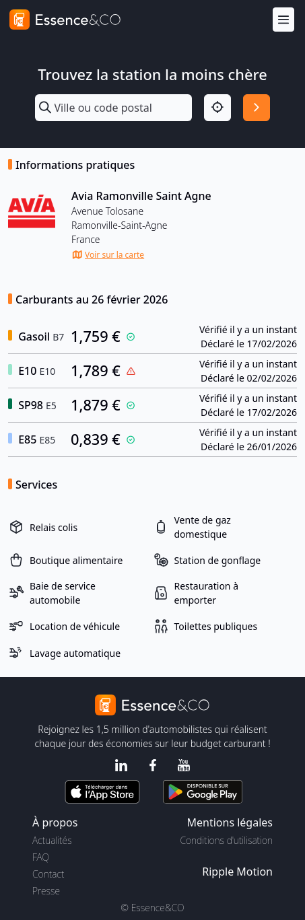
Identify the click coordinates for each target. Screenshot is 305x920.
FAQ (40, 857)
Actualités (52, 840)
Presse (46, 890)
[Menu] (283, 19)
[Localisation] (217, 107)
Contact (48, 874)
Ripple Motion (237, 871)
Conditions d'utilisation (226, 840)
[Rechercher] (256, 107)
